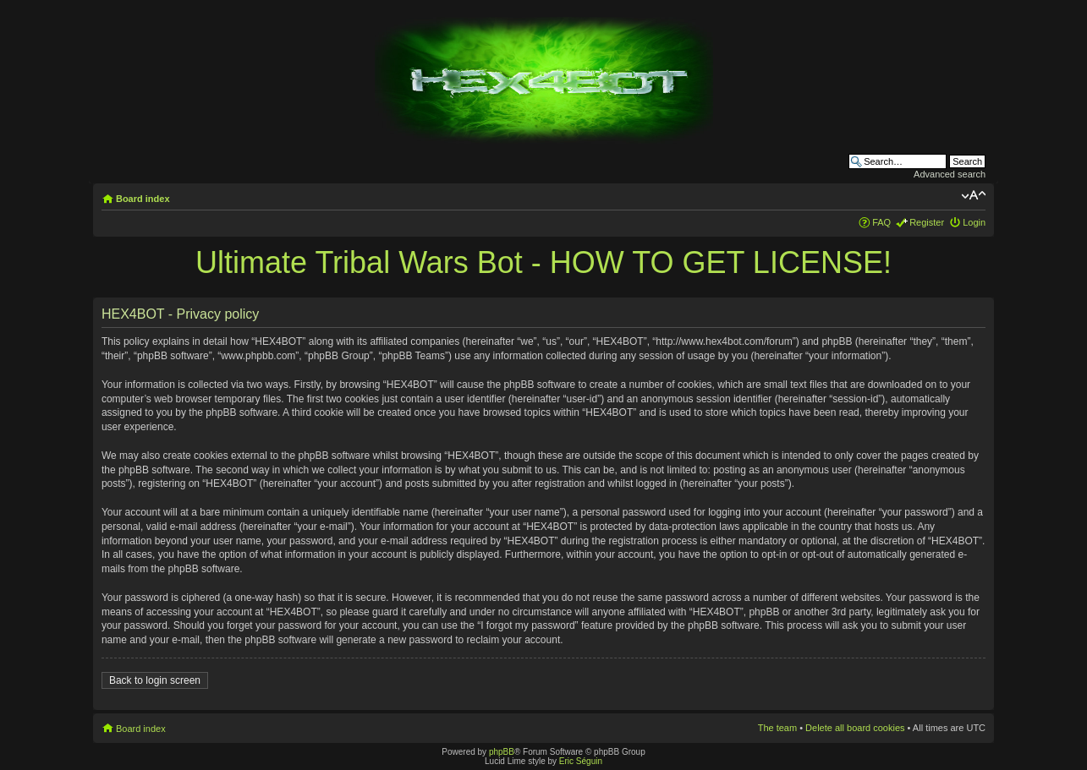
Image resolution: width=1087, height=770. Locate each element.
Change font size (973, 195)
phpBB (501, 751)
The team (777, 728)
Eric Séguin (580, 761)
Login (974, 222)
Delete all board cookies (854, 728)
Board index (143, 199)
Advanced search (949, 174)
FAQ (881, 222)
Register (926, 222)
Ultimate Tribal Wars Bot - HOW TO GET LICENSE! (543, 262)
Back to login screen (154, 680)
